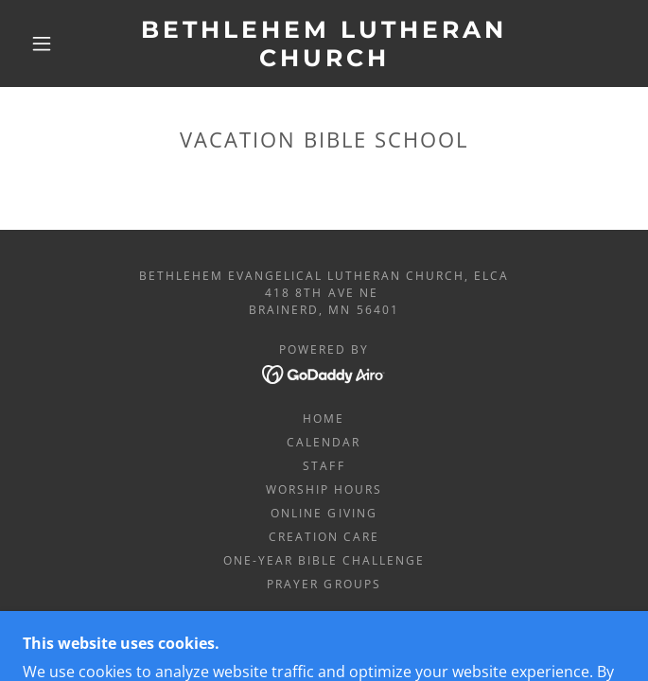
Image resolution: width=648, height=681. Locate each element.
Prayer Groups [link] (323, 584)
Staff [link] (323, 466)
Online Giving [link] (324, 513)
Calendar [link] (323, 442)
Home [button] (323, 418)
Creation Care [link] (324, 537)
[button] (53, 43)
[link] (324, 43)
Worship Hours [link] (324, 489)
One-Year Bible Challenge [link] (324, 560)
